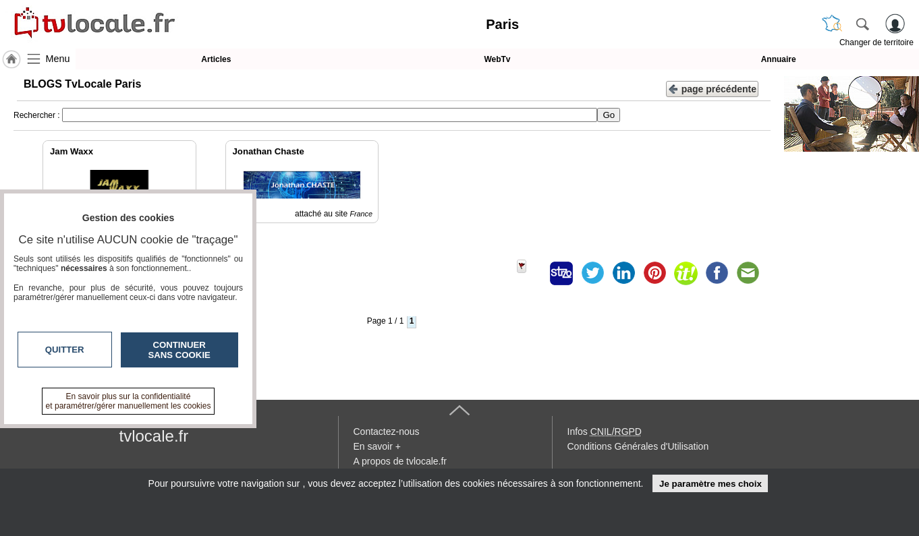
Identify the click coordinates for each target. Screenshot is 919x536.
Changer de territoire (876, 42)
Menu (58, 58)
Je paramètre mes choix (710, 484)
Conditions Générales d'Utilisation (638, 446)
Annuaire (778, 59)
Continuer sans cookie (179, 350)
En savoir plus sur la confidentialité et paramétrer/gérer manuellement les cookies (128, 401)
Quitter (64, 350)
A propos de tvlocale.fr (400, 461)
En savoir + (377, 446)
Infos (604, 431)
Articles (216, 59)
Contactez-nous (387, 431)
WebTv (497, 59)
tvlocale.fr (154, 436)
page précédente (712, 88)
